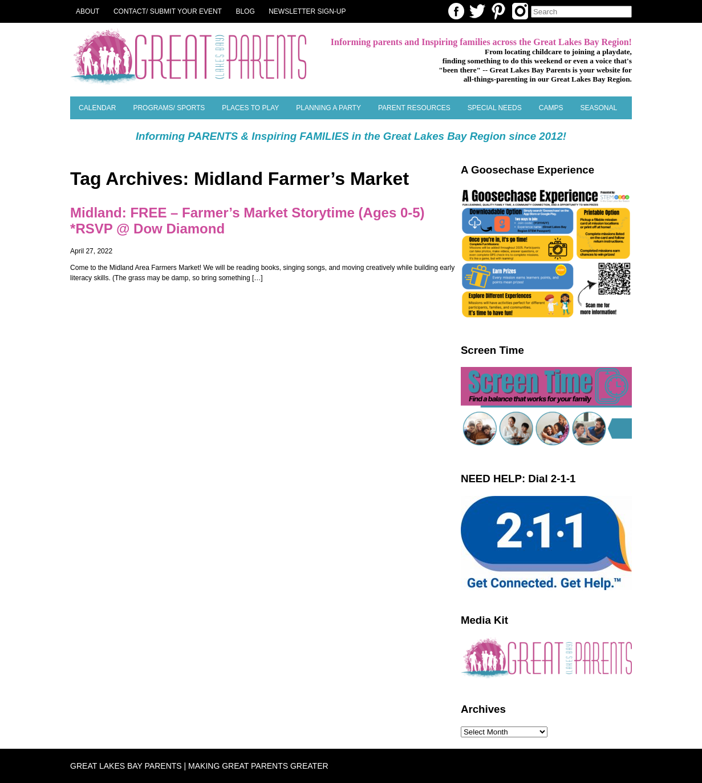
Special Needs (495, 108)
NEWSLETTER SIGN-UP (307, 11)
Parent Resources (414, 108)
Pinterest (498, 11)
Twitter (477, 11)
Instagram (520, 11)
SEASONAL (598, 108)
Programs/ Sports (169, 108)
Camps (551, 108)
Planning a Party (328, 108)
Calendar (97, 108)
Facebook (456, 11)
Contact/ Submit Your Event (167, 11)
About (87, 11)
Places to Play (250, 108)
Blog (245, 11)
